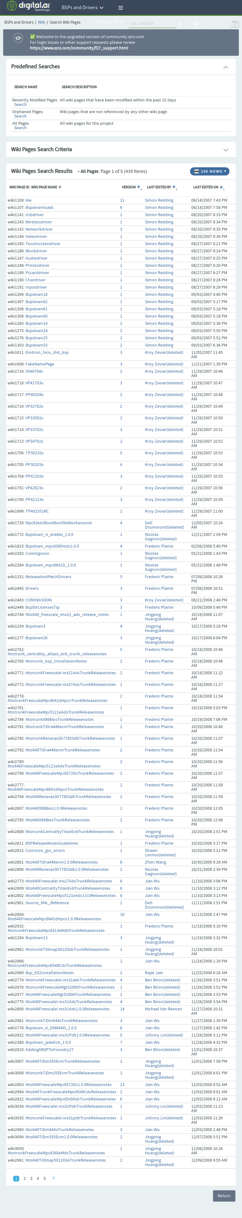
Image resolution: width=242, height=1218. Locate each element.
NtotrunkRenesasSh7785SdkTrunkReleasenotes (70, 738)
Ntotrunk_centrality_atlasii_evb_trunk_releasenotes (57, 654)
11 (122, 200)
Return (224, 1196)
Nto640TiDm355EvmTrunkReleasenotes (63, 1061)
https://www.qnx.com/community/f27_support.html (79, 48)
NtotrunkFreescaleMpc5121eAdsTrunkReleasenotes (56, 712)
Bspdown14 (37, 323)
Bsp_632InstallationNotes (50, 973)
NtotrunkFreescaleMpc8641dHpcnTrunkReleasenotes (57, 701)
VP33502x (34, 418)
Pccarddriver (37, 273)
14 (122, 1009)
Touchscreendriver (43, 244)
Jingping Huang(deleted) (159, 617)
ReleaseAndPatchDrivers (48, 577)
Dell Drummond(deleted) (164, 525)
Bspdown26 (37, 638)
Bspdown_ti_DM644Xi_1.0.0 (51, 1028)
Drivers (32, 588)
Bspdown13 (37, 938)
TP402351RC (37, 511)
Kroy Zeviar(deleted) (164, 352)
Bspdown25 (37, 338)
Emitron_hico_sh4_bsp (47, 352)
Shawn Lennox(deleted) (160, 853)
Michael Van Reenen (163, 1009)
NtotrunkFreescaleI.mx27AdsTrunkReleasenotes (71, 684)
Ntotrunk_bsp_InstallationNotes (56, 661)
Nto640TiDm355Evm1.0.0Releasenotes (62, 1137)
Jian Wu (152, 881)
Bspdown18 (37, 294)
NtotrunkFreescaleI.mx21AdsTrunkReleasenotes (71, 673)
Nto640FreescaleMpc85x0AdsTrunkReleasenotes (71, 1099)
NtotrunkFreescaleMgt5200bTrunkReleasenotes (70, 987)
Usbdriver (35, 215)
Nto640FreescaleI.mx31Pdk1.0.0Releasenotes (68, 1035)
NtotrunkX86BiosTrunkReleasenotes (60, 719)
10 (122, 914)
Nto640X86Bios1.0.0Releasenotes (56, 808)
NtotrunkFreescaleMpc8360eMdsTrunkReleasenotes (56, 1153)
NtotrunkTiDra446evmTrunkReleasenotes (65, 727)
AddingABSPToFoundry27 (50, 1050)
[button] (120, 8)
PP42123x (34, 500)
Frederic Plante (159, 546)
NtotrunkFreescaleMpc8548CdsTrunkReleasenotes (55, 965)
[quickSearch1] (152, 23)
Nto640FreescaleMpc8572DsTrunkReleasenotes (70, 773)
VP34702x (34, 441)
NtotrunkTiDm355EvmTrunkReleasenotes (65, 1073)
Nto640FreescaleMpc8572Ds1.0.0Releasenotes (69, 1085)
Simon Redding (159, 200)
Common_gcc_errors (45, 850)
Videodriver (36, 236)
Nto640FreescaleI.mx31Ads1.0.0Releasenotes (68, 1009)
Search (20, 104)
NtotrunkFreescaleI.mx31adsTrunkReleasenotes (71, 980)
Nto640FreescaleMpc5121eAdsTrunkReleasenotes (54, 766)
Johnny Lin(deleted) (164, 1035)
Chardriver (35, 280)
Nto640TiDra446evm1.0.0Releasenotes (62, 862)
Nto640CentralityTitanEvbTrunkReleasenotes (68, 888)
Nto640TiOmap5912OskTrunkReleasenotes (66, 1160)
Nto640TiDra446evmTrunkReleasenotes (63, 750)
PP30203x (34, 465)
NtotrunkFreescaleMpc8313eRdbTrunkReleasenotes (56, 931)
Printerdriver (37, 265)
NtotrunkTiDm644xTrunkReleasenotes (62, 1021)
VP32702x (34, 406)
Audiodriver (37, 258)
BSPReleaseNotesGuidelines (52, 843)
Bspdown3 (35, 626)
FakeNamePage (40, 364)
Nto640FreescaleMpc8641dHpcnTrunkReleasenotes (56, 789)
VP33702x (34, 430)
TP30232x (34, 453)
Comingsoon (37, 553)
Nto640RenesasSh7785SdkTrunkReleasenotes (68, 797)
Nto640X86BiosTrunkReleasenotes (58, 820)
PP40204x (34, 395)
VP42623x (34, 488)
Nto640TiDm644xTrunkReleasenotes (60, 1130)
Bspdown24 (37, 331)
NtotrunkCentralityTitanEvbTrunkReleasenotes (70, 832)
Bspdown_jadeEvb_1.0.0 (48, 1042)
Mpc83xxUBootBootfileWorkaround (59, 523)
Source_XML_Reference (47, 903)
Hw (29, 200)
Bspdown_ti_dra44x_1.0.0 (49, 534)
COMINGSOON (39, 600)
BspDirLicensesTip (43, 607)
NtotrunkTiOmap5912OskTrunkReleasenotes (68, 949)
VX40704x (34, 371)
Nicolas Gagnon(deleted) (161, 537)
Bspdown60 (37, 316)
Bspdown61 (37, 309)
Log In (215, 23)
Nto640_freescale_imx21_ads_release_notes (67, 615)
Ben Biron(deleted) (162, 980)
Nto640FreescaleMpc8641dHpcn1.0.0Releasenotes (54, 919)
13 (122, 1085)
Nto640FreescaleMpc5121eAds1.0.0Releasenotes (71, 896)
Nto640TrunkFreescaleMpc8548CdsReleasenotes (71, 1092)
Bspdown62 (37, 302)
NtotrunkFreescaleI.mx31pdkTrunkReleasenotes (71, 1118)
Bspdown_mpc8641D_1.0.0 (51, 565)
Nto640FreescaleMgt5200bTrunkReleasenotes (68, 994)
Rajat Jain (154, 973)
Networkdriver (39, 229)
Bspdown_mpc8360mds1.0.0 (52, 546)
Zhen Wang (155, 862)
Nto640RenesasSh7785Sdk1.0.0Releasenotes (67, 869)
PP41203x (34, 476)
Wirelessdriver (39, 222)
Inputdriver (36, 287)
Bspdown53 (37, 345)
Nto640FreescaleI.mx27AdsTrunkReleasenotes (69, 881)
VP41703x (34, 383)
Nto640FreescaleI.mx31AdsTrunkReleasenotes (69, 1002)
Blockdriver (36, 251)
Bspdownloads (40, 207)
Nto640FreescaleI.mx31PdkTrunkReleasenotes (69, 1106)
